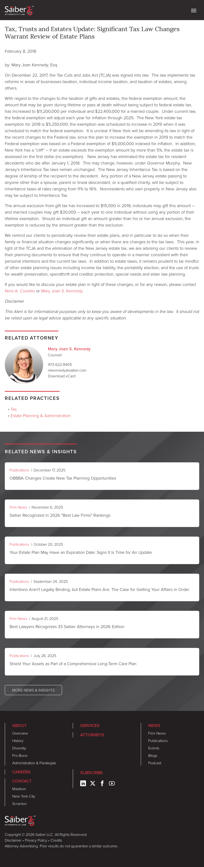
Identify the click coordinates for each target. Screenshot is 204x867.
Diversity (19, 748)
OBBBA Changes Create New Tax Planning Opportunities (63, 478)
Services (90, 725)
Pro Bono (20, 755)
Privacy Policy (36, 840)
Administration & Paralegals (34, 762)
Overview (20, 733)
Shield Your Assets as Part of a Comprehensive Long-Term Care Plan (73, 663)
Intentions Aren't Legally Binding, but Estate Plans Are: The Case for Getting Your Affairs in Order (99, 589)
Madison (19, 788)
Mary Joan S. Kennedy (61, 291)
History (17, 740)
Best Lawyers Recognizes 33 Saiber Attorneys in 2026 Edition (67, 626)
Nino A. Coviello (20, 291)
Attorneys (92, 735)
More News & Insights (33, 690)
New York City (23, 796)
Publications (19, 470)
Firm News (18, 507)
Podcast (154, 762)
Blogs (152, 755)
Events (153, 748)
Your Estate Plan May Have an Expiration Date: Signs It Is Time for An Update (81, 552)
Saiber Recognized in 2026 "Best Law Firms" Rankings (60, 515)
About (19, 725)
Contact (22, 781)
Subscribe (91, 773)
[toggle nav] (193, 10)
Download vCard (61, 376)
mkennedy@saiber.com (67, 370)
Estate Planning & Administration (41, 415)
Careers (21, 772)
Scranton (19, 803)
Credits (56, 840)
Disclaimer (13, 840)
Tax (14, 409)
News (154, 725)
